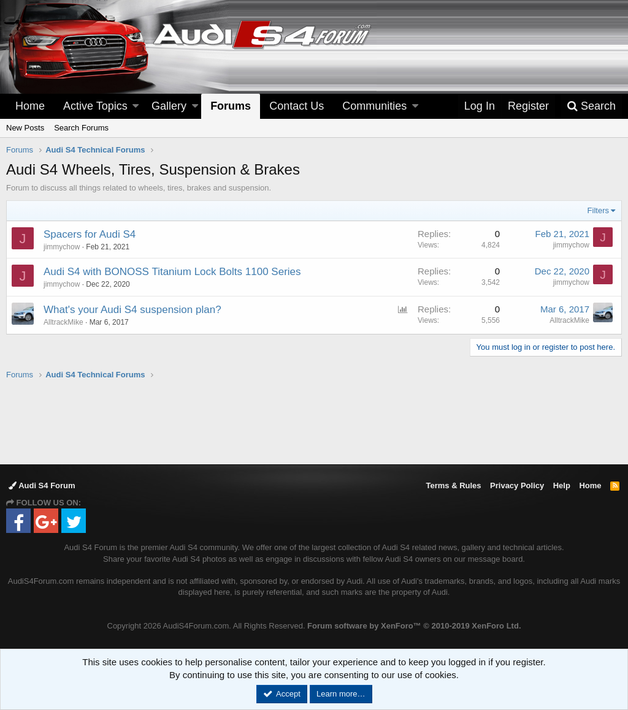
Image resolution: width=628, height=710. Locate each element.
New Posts (25, 127)
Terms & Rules (453, 485)
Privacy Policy (517, 485)
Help (561, 485)
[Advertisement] (314, 421)
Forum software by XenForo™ (414, 625)
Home (30, 106)
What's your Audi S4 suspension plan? (132, 309)
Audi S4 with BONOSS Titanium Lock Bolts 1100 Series (172, 272)
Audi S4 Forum (42, 485)
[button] (135, 106)
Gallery (168, 106)
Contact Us (296, 106)
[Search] (591, 106)
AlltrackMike (63, 322)
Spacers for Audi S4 (90, 234)
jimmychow (62, 247)
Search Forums (81, 127)
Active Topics (95, 106)
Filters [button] (598, 210)
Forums (230, 106)
